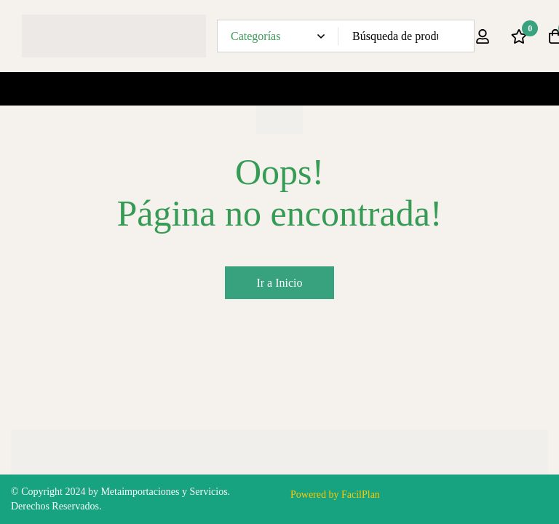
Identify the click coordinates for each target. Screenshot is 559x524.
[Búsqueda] (458, 36)
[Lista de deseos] (519, 36)
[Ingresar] (482, 36)
